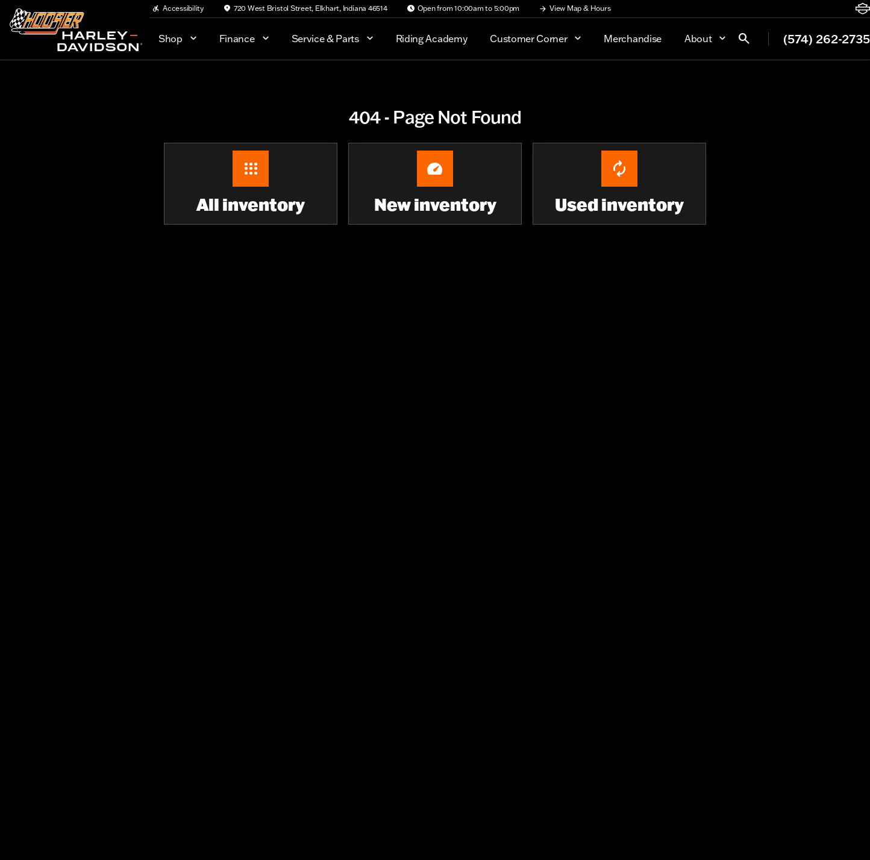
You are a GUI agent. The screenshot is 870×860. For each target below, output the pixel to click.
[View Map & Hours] (574, 8)
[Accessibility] (177, 8)
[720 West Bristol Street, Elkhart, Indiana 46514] (305, 8)
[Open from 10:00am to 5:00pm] (463, 8)
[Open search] (744, 38)
